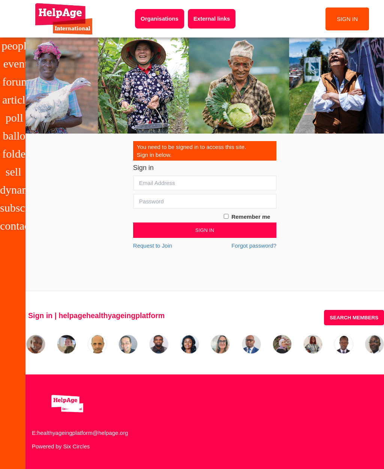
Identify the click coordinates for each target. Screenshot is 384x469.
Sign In (204, 230)
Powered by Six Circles (61, 446)
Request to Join (152, 245)
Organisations (159, 18)
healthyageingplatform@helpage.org (82, 433)
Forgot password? (253, 245)
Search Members (354, 317)
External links (212, 18)
